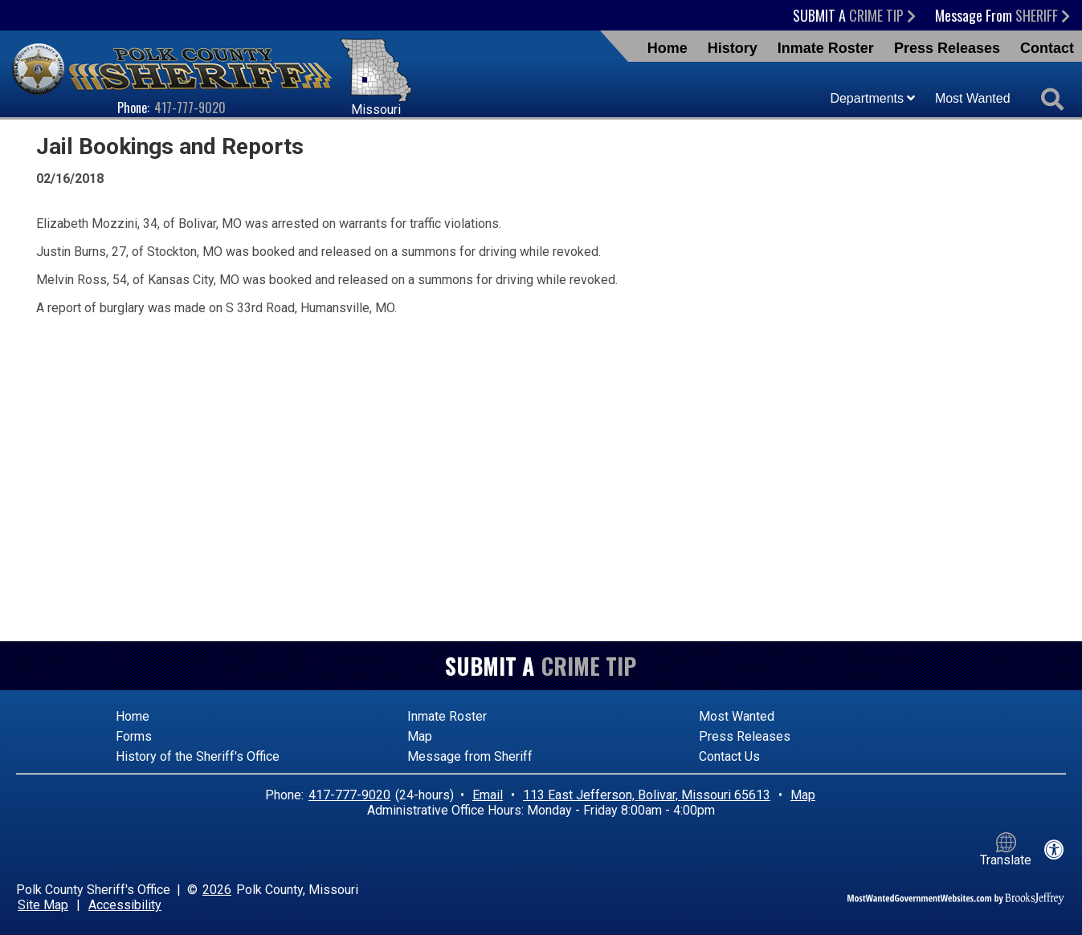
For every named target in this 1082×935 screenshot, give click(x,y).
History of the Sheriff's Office (198, 756)
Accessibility (124, 905)
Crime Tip (588, 665)
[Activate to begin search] (1052, 100)
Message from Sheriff (470, 756)
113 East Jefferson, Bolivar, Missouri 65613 (646, 795)
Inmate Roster (826, 48)
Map (419, 736)
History (732, 48)
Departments (872, 98)
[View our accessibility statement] (1054, 850)
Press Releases (947, 48)
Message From (1002, 15)
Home (667, 48)
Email (487, 795)
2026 (216, 889)
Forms (134, 736)
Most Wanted (973, 98)
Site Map (43, 905)
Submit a (854, 15)
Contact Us (729, 756)
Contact (1047, 48)
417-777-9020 (190, 107)
